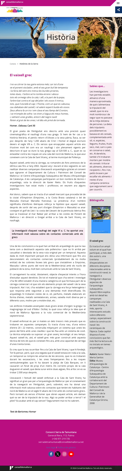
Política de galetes (66, 447)
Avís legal (51, 447)
